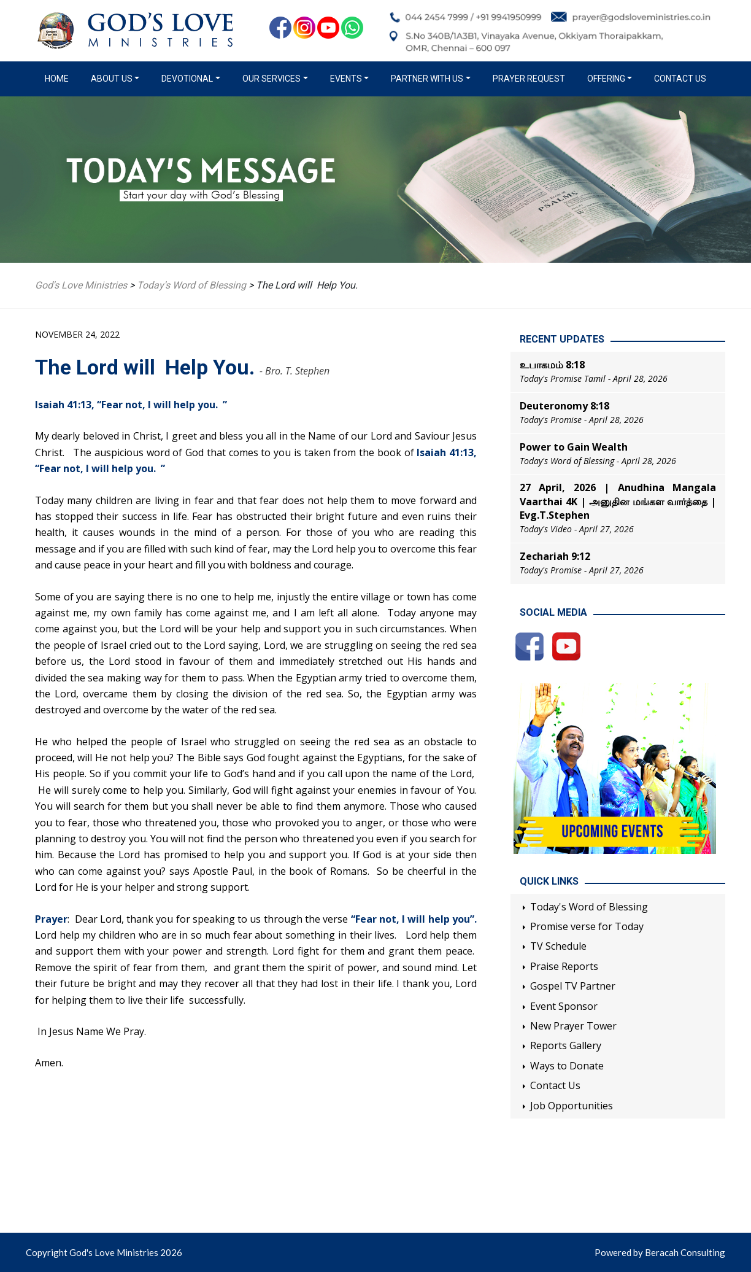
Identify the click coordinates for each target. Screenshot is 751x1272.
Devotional (187, 78)
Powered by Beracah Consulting (660, 1252)
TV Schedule (558, 946)
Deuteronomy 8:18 (564, 406)
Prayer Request (529, 78)
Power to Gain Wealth (574, 447)
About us (112, 78)
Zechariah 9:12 (555, 556)
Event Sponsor (564, 1006)
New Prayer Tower (573, 1026)
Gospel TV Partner (572, 986)
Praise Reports (564, 966)
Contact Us (680, 78)
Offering (606, 78)
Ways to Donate (567, 1065)
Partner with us (427, 78)
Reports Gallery (565, 1045)
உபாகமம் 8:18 (552, 364)
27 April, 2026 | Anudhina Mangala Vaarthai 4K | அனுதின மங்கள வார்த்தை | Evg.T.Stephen (618, 501)
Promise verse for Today (587, 926)
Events (346, 78)
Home (59, 77)
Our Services (271, 78)
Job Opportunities (571, 1105)
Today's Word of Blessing (589, 906)
